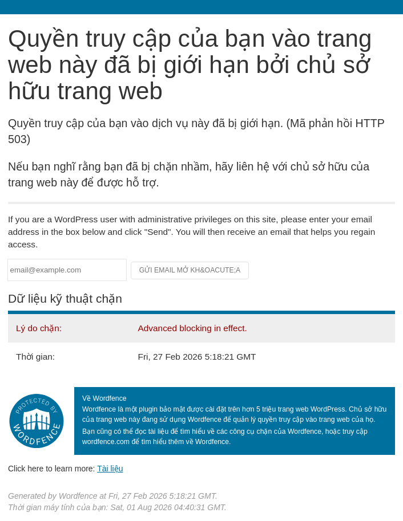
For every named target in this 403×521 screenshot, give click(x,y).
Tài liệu (110, 468)
